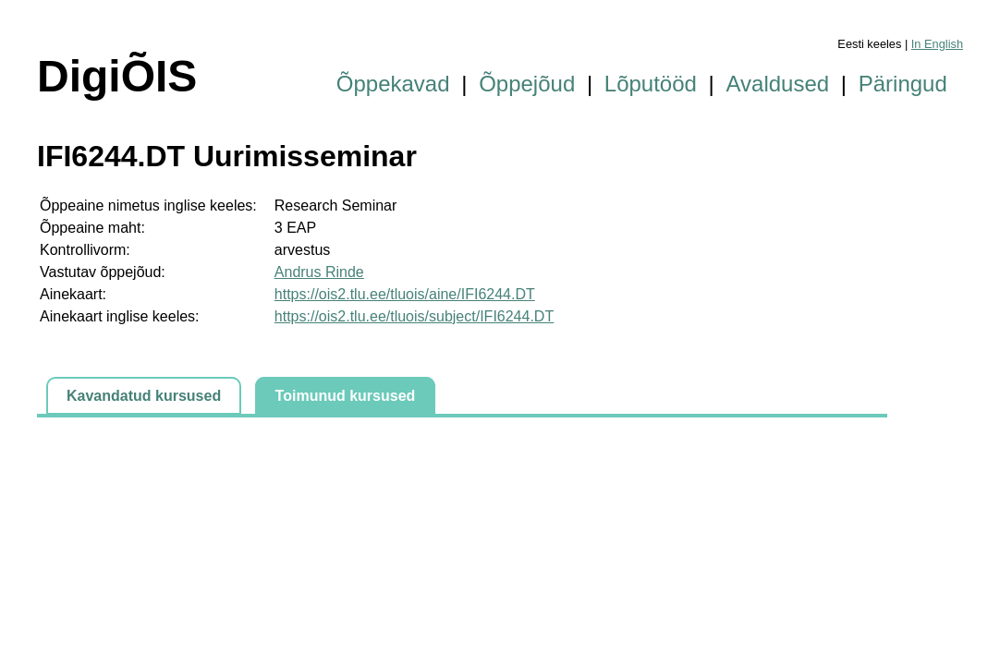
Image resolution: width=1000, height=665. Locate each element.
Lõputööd (650, 83)
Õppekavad (393, 83)
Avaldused (778, 83)
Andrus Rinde (319, 272)
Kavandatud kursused (144, 396)
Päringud (903, 83)
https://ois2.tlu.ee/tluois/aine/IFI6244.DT (404, 294)
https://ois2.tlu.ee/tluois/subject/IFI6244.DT (414, 316)
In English (937, 44)
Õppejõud (527, 83)
